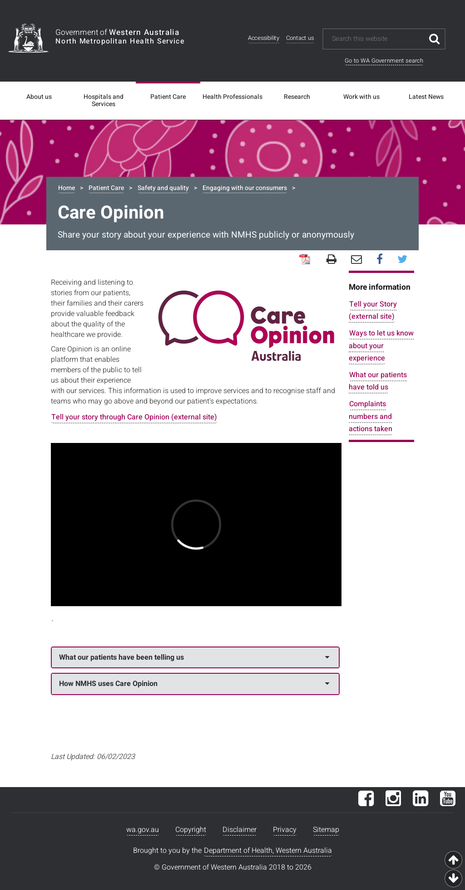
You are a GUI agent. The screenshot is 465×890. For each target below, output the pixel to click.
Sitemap (326, 829)
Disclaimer (240, 829)
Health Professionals (232, 97)
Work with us (361, 97)
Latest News (426, 97)
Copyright (190, 829)
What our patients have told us (378, 381)
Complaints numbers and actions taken (370, 416)
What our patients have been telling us (194, 657)
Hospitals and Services (104, 100)
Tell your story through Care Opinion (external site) (134, 417)
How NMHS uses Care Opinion (194, 683)
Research (297, 97)
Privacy (285, 829)
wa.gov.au (142, 829)
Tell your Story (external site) (373, 310)
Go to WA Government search (384, 60)
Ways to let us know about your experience (381, 345)
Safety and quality (163, 188)
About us (39, 97)
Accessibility (263, 38)
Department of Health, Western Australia (268, 850)
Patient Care (168, 97)
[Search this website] (377, 39)
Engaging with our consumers (245, 188)
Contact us (300, 38)
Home (66, 188)
